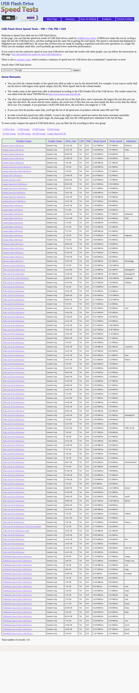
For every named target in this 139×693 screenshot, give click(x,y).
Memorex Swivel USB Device (14, 265)
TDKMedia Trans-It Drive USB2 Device (18, 633)
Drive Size (71, 141)
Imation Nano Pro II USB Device (15, 184)
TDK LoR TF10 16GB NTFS (13, 274)
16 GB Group (9, 133)
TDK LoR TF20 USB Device (13, 535)
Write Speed (115, 141)
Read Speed (99, 141)
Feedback (106, 19)
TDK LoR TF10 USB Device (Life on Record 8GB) (22, 526)
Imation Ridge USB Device (13, 205)
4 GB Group (38, 129)
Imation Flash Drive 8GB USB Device (17, 167)
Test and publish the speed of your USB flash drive (36, 54)
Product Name (23, 141)
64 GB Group (39, 133)
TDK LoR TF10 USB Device (13, 282)
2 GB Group (23, 129)
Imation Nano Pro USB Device (14, 193)
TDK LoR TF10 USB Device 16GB (16, 531)
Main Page (52, 19)
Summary (70, 19)
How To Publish (88, 19)
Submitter (131, 141)
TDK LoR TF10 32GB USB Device (16, 278)
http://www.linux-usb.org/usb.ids (64, 94)
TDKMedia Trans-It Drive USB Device (17, 556)
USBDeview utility (86, 38)
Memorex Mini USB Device (13, 244)
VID (81, 141)
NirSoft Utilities (125, 19)
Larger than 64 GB (56, 133)
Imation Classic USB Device (13, 145)
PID (88, 141)
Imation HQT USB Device (12, 175)
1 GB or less (8, 129)
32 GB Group (24, 133)
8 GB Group (53, 129)
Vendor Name (55, 141)
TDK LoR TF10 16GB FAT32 (14, 270)
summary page (23, 59)
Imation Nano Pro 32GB (12, 180)
